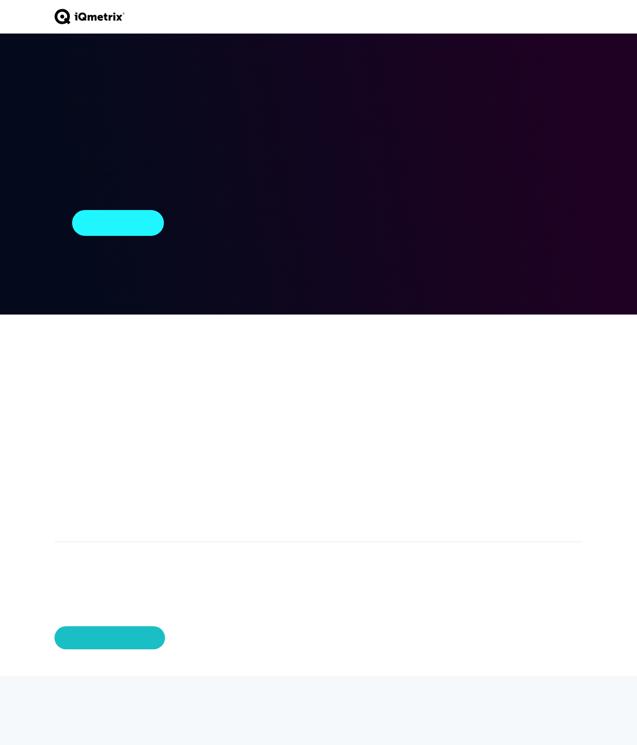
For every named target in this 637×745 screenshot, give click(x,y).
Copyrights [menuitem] (530, 391)
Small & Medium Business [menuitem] (254, 382)
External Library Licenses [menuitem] (539, 439)
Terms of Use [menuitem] (535, 420)
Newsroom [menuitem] (400, 401)
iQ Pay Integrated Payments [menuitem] (86, 392)
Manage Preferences (109, 638)
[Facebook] (80, 698)
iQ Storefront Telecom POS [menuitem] (80, 368)
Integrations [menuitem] (76, 517)
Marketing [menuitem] (72, 502)
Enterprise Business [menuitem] (259, 363)
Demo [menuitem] (521, 377)
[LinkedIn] (101, 698)
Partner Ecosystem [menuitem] (331, 368)
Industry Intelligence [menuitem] (401, 368)
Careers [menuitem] (467, 387)
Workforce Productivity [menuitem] (76, 469)
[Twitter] (59, 698)
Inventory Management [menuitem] (78, 430)
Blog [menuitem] (388, 387)
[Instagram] (143, 698)
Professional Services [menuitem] (172, 368)
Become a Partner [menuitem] (328, 392)
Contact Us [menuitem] (531, 363)
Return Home (118, 222)
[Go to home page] (89, 17)
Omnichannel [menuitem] (78, 488)
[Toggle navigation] (577, 16)
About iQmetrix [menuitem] (468, 368)
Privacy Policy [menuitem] (535, 406)
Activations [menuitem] (74, 411)
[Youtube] (122, 698)
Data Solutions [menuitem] (81, 450)
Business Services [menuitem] (165, 392)
